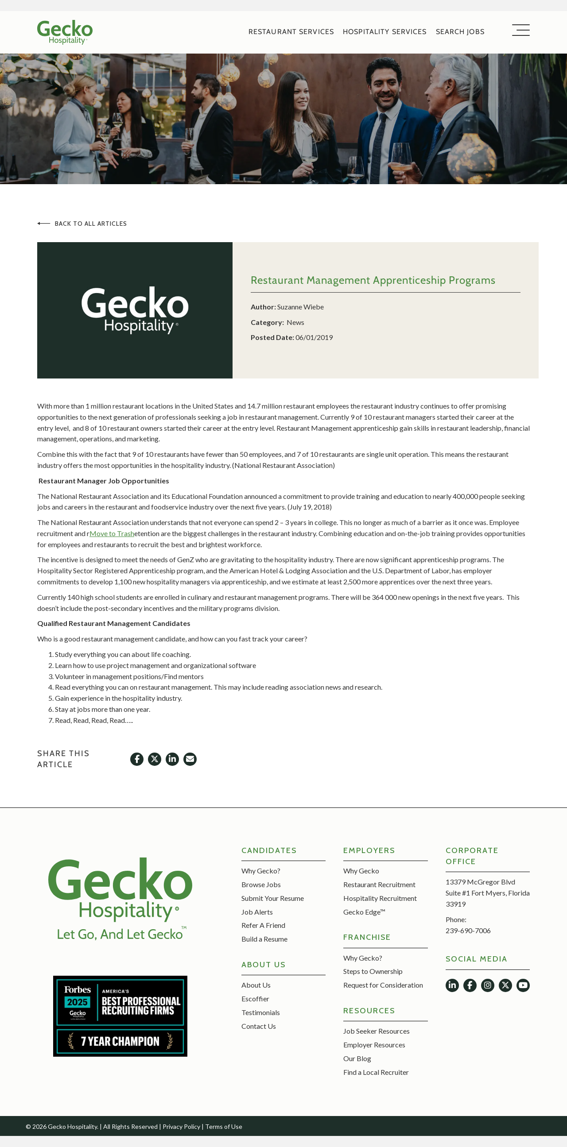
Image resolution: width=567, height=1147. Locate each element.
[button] (519, 30)
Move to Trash (111, 533)
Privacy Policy (181, 1126)
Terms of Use (223, 1126)
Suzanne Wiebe (300, 306)
